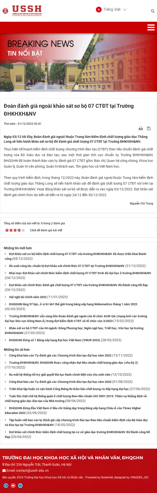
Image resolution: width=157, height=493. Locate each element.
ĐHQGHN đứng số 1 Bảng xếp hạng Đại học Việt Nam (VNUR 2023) (54, 340)
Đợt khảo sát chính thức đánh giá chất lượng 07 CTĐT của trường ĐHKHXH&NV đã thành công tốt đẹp (78, 285)
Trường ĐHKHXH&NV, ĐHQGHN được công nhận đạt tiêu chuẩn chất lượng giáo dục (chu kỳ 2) (73, 362)
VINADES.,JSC (139, 477)
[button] (108, 9)
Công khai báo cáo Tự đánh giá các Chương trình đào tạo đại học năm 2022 (60, 355)
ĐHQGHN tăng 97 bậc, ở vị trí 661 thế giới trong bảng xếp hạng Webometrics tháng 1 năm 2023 (73, 304)
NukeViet (107, 477)
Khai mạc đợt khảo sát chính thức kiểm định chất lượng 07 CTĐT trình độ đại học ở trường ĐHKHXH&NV (80, 273)
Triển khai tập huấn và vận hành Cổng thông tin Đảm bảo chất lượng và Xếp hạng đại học (69, 389)
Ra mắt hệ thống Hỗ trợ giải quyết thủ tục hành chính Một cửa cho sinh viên (59, 374)
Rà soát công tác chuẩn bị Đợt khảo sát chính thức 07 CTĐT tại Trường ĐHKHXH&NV (67, 266)
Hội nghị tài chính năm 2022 (28, 297)
